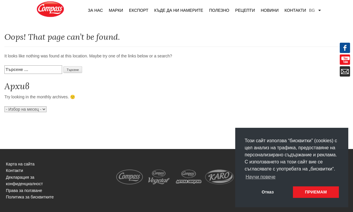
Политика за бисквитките (30, 197)
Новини (270, 10)
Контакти (295, 10)
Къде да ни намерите (178, 10)
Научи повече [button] (260, 176)
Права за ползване (24, 190)
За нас (95, 10)
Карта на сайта (20, 164)
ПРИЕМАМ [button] (316, 192)
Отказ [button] (268, 192)
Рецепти (245, 10)
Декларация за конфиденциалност (24, 180)
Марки (116, 10)
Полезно (219, 10)
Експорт (138, 10)
